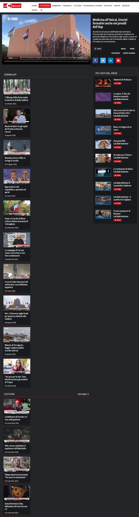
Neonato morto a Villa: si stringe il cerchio (15, 159)
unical (123, 48)
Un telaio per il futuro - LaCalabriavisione (123, 156)
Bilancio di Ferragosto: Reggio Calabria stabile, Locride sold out (14, 348)
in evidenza (115, 53)
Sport (34, 10)
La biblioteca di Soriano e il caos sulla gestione (16, 418)
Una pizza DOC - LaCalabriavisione (120, 142)
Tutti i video (83, 394)
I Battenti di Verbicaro (122, 79)
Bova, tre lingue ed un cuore (122, 128)
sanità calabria (129, 53)
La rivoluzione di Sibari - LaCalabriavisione (123, 170)
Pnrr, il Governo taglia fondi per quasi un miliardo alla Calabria (16, 316)
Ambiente (56, 6)
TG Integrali (45, 6)
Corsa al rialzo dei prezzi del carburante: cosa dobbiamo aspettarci (16, 284)
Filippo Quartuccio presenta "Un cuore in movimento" (16, 476)
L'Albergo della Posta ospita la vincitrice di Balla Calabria (16, 99)
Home (34, 6)
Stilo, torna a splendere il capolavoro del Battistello (15, 447)
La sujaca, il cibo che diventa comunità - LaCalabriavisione (121, 96)
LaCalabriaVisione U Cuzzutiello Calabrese (122, 184)
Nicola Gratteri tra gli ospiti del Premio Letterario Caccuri (16, 129)
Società (125, 6)
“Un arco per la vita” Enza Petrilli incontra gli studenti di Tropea (16, 379)
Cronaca (67, 6)
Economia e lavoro (92, 6)
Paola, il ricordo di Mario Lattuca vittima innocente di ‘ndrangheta (16, 221)
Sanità (117, 6)
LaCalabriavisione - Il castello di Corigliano (122, 198)
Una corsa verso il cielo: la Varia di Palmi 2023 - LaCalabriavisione (124, 113)
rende (132, 48)
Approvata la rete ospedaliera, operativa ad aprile (15, 189)
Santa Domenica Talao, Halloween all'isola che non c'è (16, 506)
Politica (108, 6)
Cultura (77, 6)
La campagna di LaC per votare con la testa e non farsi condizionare (15, 253)
